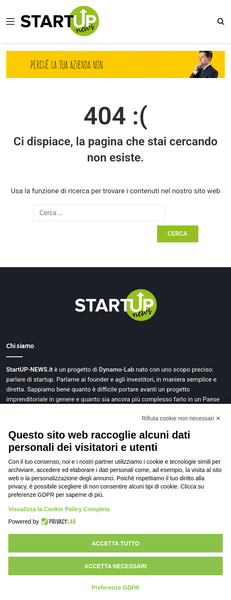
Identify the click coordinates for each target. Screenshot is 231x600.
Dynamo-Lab (116, 369)
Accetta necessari (115, 566)
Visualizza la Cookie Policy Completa (59, 509)
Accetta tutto (116, 543)
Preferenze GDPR (116, 587)
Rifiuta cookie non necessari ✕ (181, 418)
